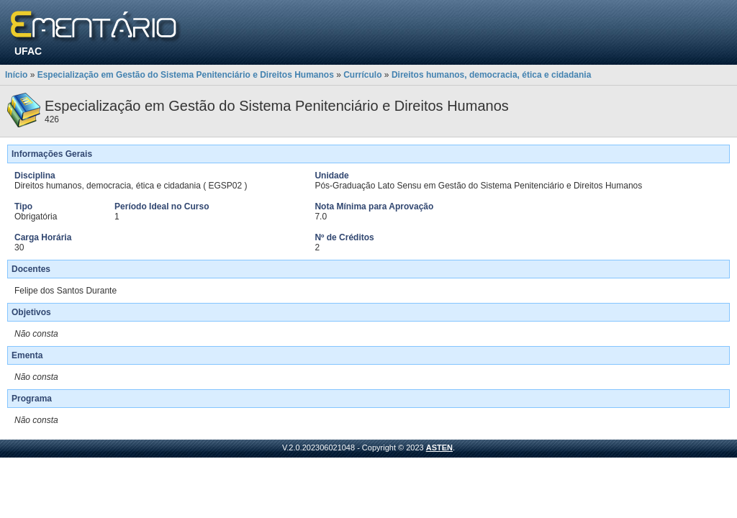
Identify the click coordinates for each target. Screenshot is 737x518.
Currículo (362, 75)
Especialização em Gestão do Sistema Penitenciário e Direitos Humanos (185, 75)
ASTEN (439, 447)
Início (16, 75)
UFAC (28, 51)
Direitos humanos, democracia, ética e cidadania (491, 75)
